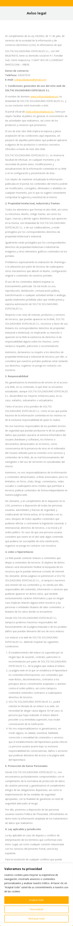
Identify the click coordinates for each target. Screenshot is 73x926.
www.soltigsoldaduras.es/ (44, 96)
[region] (36, 894)
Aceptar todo (36, 900)
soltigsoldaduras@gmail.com (30, 79)
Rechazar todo (36, 918)
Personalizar (36, 909)
